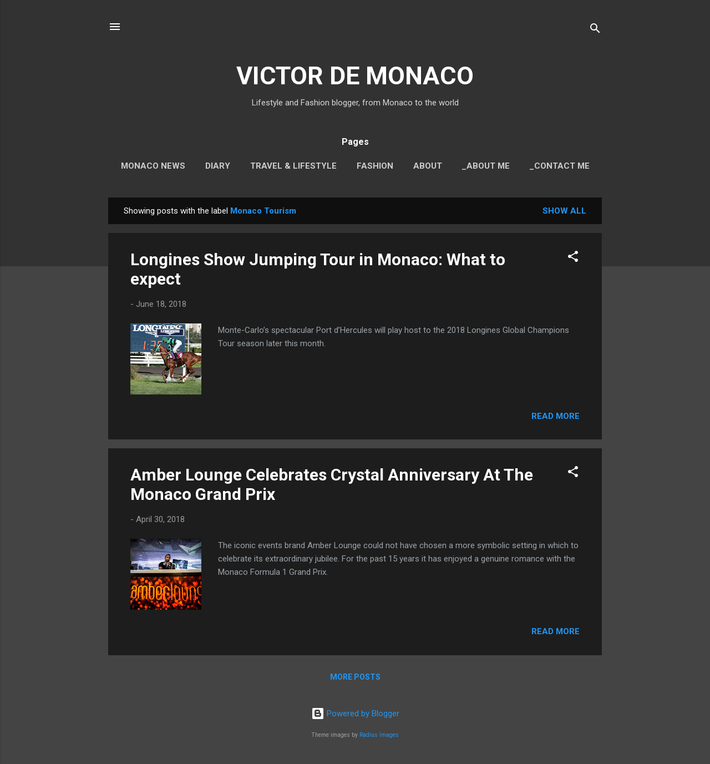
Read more (555, 416)
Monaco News (153, 166)
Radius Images (379, 734)
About (427, 166)
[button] (573, 258)
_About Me (486, 166)
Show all (564, 211)
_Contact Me (560, 166)
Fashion (375, 166)
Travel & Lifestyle (293, 166)
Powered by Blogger (355, 714)
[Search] (595, 30)
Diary (217, 166)
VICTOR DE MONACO (355, 75)
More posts (355, 676)
